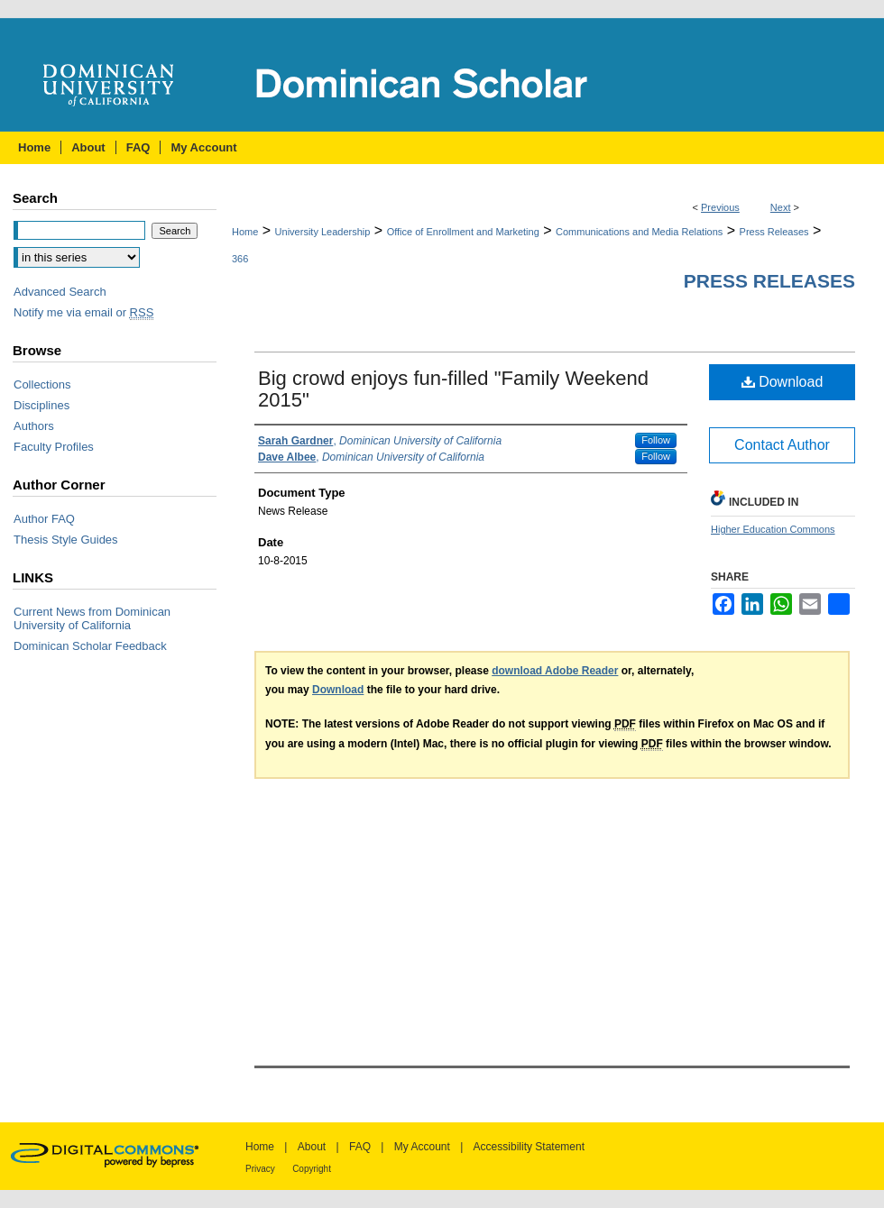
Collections (42, 384)
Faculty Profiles (54, 446)
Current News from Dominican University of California (92, 618)
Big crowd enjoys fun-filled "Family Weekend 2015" (453, 389)
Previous (720, 207)
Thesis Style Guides (66, 539)
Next (780, 207)
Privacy (260, 1169)
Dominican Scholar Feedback (90, 646)
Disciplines (41, 405)
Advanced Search (60, 291)
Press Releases (774, 231)
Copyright (311, 1169)
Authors (34, 426)
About (312, 1146)
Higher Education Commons (773, 529)
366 (240, 258)
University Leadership (323, 231)
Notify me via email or (83, 312)
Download (782, 381)
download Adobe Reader (555, 670)
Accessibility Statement (529, 1146)
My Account (422, 1146)
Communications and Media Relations (639, 231)
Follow (655, 440)
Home (245, 231)
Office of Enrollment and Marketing (463, 231)
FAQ (360, 1146)
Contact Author (782, 445)
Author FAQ (44, 519)
